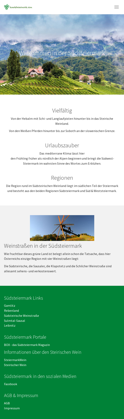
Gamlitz (9, 305)
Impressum (12, 408)
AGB (7, 403)
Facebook (10, 384)
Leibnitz (9, 325)
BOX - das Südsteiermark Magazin (27, 345)
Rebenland (11, 311)
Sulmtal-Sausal (14, 321)
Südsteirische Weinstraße (21, 316)
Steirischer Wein (15, 365)
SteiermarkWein (15, 360)
